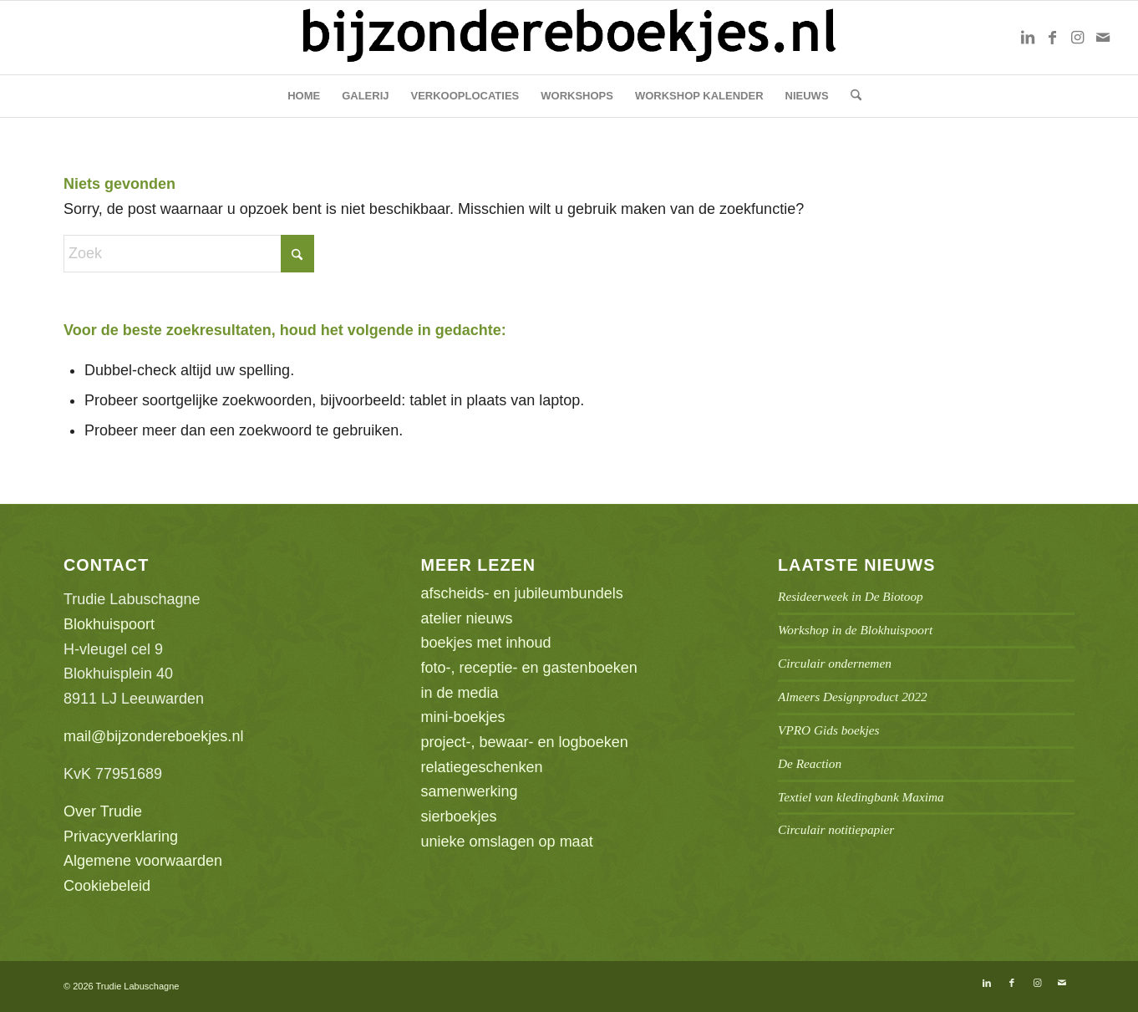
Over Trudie (103, 811)
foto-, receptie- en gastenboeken (529, 667)
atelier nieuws (467, 618)
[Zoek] (850, 96)
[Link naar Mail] (1102, 37)
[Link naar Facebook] (1052, 37)
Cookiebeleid (107, 885)
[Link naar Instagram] (1077, 37)
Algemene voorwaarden (143, 860)
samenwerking (469, 791)
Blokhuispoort (109, 624)
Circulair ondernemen (835, 663)
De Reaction (809, 763)
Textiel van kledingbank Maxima (861, 797)
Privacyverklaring (121, 836)
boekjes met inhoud (486, 642)
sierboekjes (459, 816)
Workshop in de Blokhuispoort (855, 630)
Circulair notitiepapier (836, 829)
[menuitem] (304, 96)
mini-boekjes (463, 717)
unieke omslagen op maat (507, 841)
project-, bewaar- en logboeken (524, 742)
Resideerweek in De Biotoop (850, 596)
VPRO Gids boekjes (829, 730)
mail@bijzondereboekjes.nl (153, 736)
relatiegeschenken (482, 767)
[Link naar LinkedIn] (1027, 37)
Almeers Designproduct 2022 (852, 696)
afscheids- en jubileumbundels (522, 593)
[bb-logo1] (569, 37)
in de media (460, 692)
